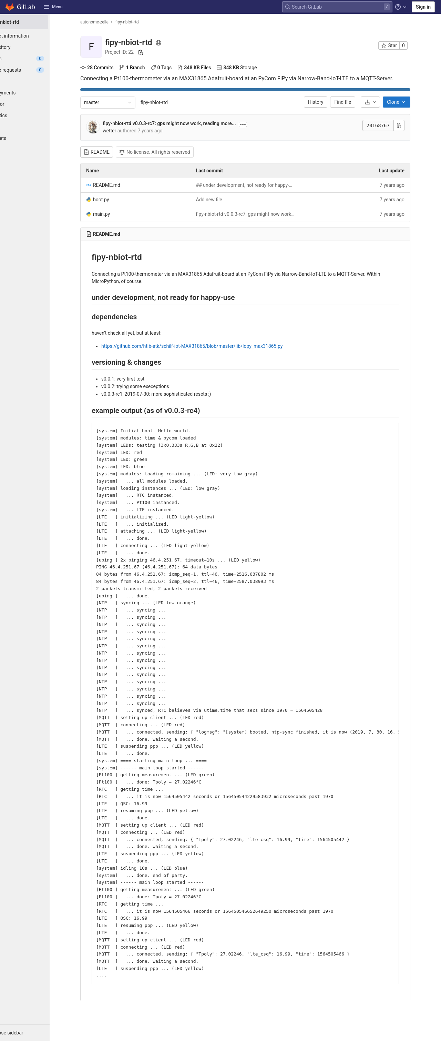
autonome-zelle (107, 22)
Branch (145, 67)
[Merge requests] (37, 69)
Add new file (222, 199)
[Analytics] (37, 115)
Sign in (423, 7)
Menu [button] (53, 7)
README (110, 152)
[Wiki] (37, 126)
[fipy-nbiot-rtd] (37, 22)
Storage (250, 67)
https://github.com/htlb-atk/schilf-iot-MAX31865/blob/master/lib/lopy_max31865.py (205, 346)
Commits (109, 67)
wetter (122, 130)
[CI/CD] (37, 81)
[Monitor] (37, 104)
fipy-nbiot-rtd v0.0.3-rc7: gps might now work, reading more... (182, 123)
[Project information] (37, 35)
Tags (174, 67)
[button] (38, 1032)
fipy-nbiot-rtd (167, 102)
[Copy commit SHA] (412, 125)
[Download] (383, 102)
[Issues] (37, 58)
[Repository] (37, 47)
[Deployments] (37, 92)
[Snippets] (37, 138)
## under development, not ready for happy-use (258, 185)
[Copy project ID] (153, 52)
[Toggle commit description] (256, 124)
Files (207, 67)
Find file (356, 102)
